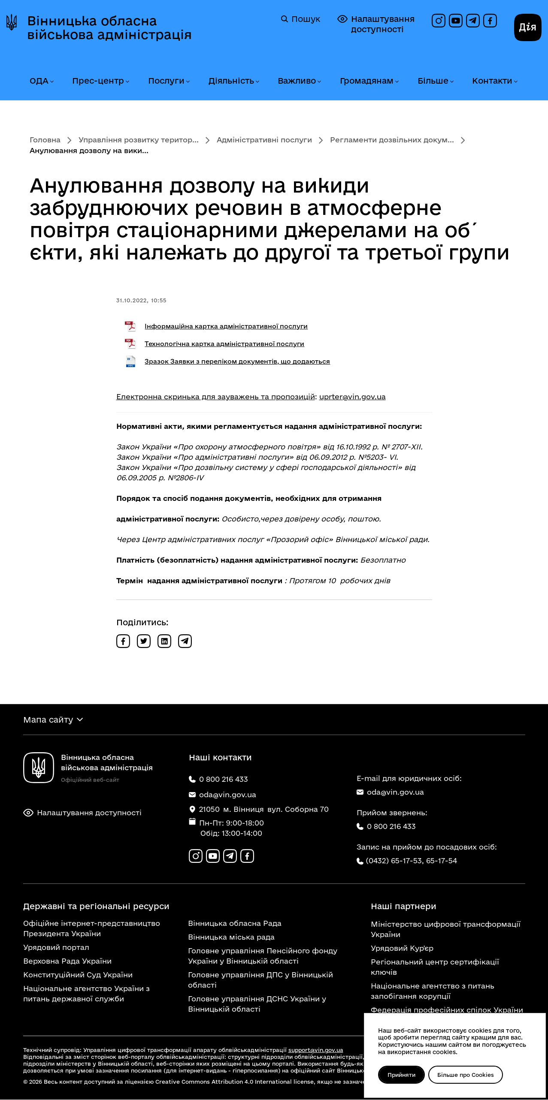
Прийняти (402, 1075)
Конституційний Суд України (78, 975)
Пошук (300, 19)
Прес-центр (98, 80)
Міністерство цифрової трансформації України (446, 929)
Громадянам (367, 80)
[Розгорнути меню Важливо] (319, 81)
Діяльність (231, 80)
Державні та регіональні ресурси (96, 906)
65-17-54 (441, 861)
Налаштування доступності (376, 24)
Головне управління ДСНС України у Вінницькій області (257, 1004)
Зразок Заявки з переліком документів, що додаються (237, 361)
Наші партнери (403, 906)
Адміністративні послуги (264, 140)
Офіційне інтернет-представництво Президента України (91, 928)
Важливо (297, 80)
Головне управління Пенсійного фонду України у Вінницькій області (262, 956)
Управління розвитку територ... (139, 140)
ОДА (39, 80)
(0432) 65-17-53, (395, 861)
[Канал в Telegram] (473, 20)
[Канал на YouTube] (456, 20)
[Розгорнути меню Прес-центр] (127, 81)
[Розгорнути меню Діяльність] (257, 81)
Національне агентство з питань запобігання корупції (432, 991)
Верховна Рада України (67, 961)
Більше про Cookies (467, 1075)
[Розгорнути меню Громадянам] (397, 81)
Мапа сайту (48, 719)
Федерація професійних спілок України (447, 1010)
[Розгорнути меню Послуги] (188, 81)
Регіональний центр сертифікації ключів (435, 967)
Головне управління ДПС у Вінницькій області (260, 980)
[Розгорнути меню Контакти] (515, 81)
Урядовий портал (56, 947)
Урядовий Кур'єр (402, 948)
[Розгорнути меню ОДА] (51, 81)
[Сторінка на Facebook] (490, 20)
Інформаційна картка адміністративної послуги (226, 326)
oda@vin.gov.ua (390, 792)
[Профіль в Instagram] (438, 20)
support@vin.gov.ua (315, 1050)
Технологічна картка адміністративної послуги (224, 343)
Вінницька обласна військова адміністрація (109, 27)
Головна (45, 140)
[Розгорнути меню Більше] (451, 81)
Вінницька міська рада (231, 937)
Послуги (166, 80)
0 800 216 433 (386, 827)
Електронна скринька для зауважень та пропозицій (215, 396)
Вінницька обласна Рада (235, 923)
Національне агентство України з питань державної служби (86, 994)
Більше (433, 80)
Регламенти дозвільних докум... (392, 140)
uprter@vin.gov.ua (352, 396)
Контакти (492, 80)
